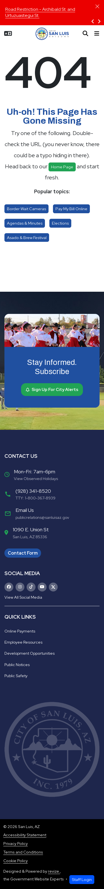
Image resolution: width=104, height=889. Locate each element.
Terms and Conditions (23, 852)
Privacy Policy (15, 843)
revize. (54, 871)
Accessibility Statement (24, 834)
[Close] (97, 6)
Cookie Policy (15, 860)
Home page (62, 166)
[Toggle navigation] (97, 33)
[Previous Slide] (93, 21)
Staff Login (82, 879)
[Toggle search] (85, 33)
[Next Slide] (99, 21)
